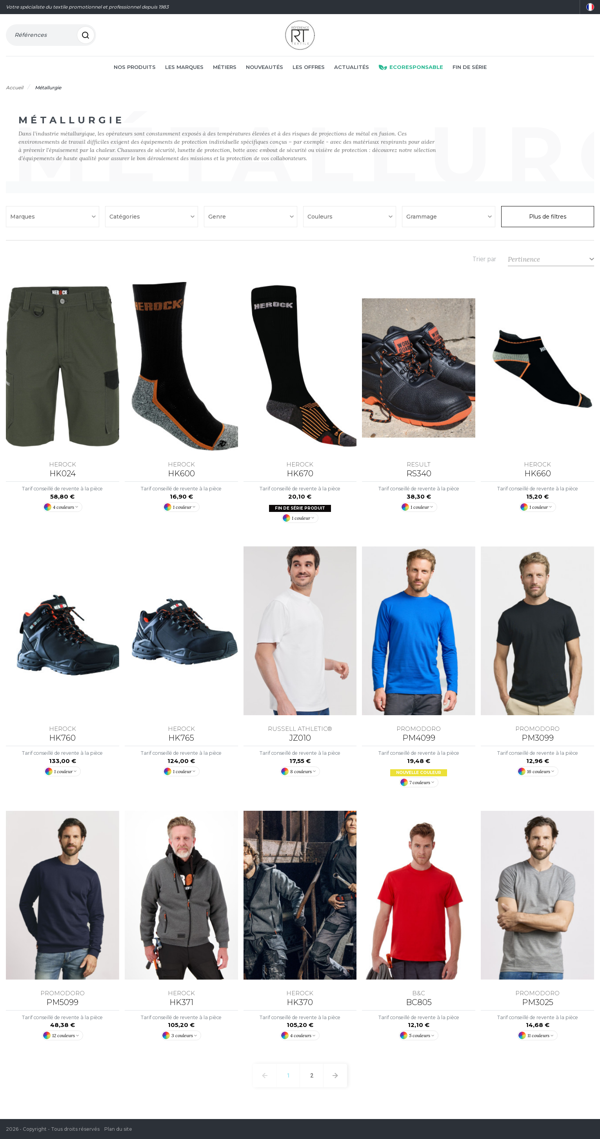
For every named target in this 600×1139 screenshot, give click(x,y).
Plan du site (118, 1129)
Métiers (224, 67)
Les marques (184, 67)
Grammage (422, 217)
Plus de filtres (547, 217)
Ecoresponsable (410, 67)
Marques (23, 217)
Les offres (309, 67)
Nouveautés (264, 67)
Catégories (125, 217)
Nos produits (135, 67)
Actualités (351, 67)
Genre (217, 217)
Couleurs (320, 217)
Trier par (484, 259)
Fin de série (470, 67)
